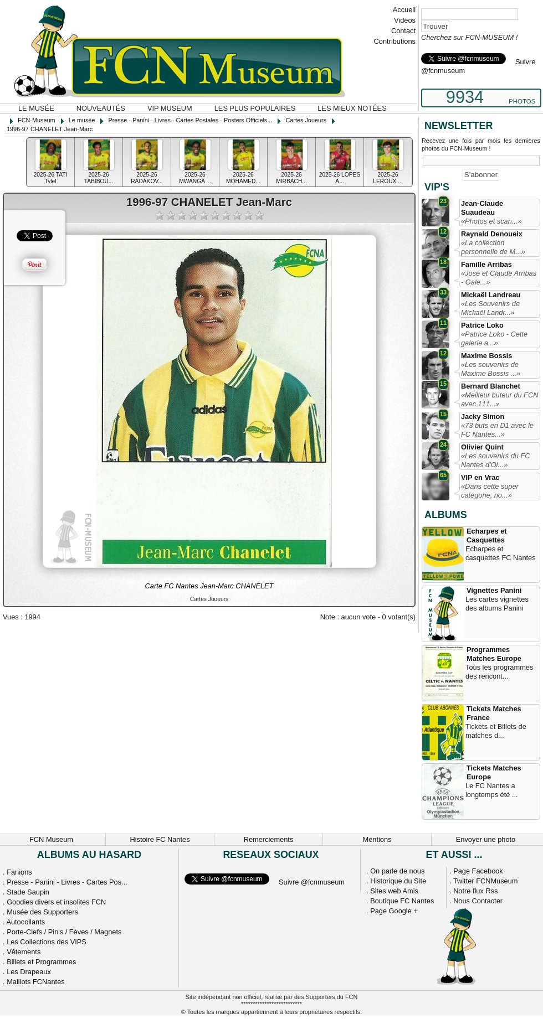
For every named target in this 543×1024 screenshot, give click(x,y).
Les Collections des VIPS (46, 942)
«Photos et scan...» (491, 221)
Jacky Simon (482, 416)
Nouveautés (100, 108)
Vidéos (405, 20)
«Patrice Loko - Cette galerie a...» (494, 338)
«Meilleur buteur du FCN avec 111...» (499, 399)
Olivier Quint (482, 447)
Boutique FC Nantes (402, 901)
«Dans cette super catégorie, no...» (490, 490)
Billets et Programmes (41, 962)
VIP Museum (169, 108)
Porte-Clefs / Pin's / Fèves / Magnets (64, 932)
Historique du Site (398, 881)
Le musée (36, 108)
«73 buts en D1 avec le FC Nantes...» (497, 429)
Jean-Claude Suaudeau (482, 207)
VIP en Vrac (480, 477)
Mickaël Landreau (490, 295)
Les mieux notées (351, 108)
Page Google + (394, 911)
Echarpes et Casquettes (487, 535)
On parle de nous (397, 871)
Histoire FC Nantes (159, 839)
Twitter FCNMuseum (485, 881)
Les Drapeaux (29, 972)
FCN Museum (51, 839)
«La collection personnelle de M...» (493, 247)
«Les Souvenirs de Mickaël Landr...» (490, 308)
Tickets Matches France (494, 713)
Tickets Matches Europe (494, 772)
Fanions (19, 872)
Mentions (377, 839)
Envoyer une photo (485, 839)
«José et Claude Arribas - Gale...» (498, 277)
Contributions (395, 41)
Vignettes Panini (494, 590)
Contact (403, 31)
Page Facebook (478, 871)
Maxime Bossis (486, 355)
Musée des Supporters (42, 912)
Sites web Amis (394, 891)
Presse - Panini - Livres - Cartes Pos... (67, 882)
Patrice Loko (482, 325)
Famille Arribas (486, 264)
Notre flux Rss (475, 891)
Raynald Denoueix (491, 234)
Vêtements (23, 952)
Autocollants (25, 922)
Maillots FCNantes (36, 982)
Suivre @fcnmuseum (312, 882)
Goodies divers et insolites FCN (56, 902)
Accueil (404, 10)
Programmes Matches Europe (494, 654)
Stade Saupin (28, 892)
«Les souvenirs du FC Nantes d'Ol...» (495, 460)
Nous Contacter (478, 901)
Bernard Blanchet (490, 386)
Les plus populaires (255, 108)
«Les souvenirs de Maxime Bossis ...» (490, 368)
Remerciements (269, 839)
